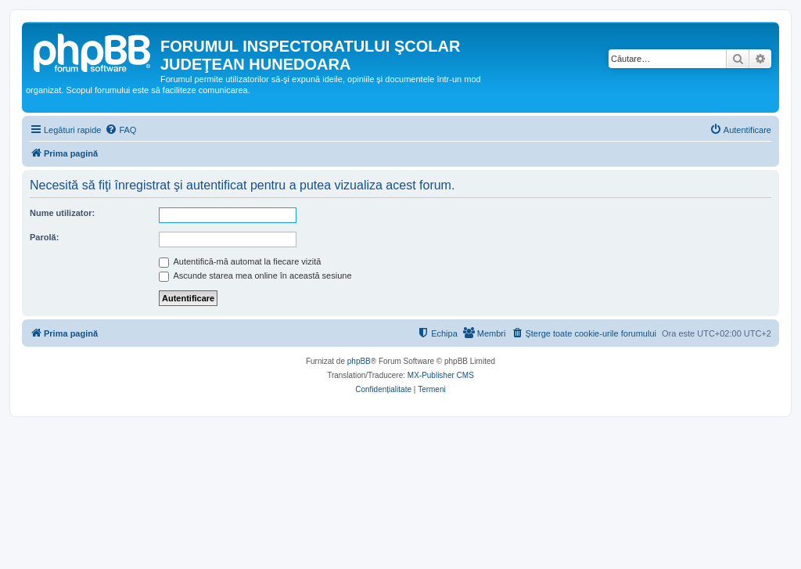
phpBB (359, 361)
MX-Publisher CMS (441, 375)
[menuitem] (120, 130)
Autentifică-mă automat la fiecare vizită (240, 261)
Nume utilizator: (62, 213)
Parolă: (44, 237)
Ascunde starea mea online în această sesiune (255, 275)
